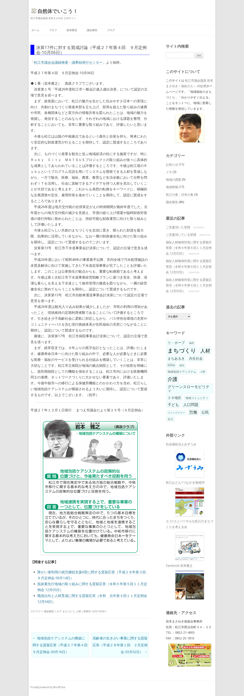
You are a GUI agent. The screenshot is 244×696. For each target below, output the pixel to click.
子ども (173, 404)
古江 (170, 419)
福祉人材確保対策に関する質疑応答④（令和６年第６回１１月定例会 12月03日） (189, 285)
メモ (169, 172)
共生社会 (196, 358)
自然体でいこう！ (57, 11)
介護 (172, 379)
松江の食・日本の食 (179, 194)
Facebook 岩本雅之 (185, 581)
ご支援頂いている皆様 (181, 234)
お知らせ (172, 164)
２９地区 (174, 397)
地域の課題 (173, 179)
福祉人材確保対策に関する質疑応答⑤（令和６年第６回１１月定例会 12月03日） (189, 266)
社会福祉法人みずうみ (185, 459)
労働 (193, 412)
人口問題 (190, 404)
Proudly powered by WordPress (47, 687)
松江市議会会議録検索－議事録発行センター (68, 62)
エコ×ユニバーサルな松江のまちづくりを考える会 (189, 540)
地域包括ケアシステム (182, 371)
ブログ (111, 30)
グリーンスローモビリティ (188, 388)
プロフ (53, 30)
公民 (205, 412)
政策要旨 (72, 30)
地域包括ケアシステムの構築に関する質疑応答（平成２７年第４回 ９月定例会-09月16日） (61, 645)
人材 (78, 611)
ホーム (35, 30)
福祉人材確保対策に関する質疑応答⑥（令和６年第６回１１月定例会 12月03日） (189, 247)
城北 (181, 365)
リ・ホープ (176, 342)
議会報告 (92, 30)
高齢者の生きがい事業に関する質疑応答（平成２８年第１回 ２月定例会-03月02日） (120, 645)
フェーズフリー (176, 412)
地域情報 (172, 187)
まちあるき (176, 358)
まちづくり (69, 611)
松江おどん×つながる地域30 (185, 498)
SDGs (171, 365)
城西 (191, 343)
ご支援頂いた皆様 (178, 227)
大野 (202, 371)
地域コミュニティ (196, 398)
